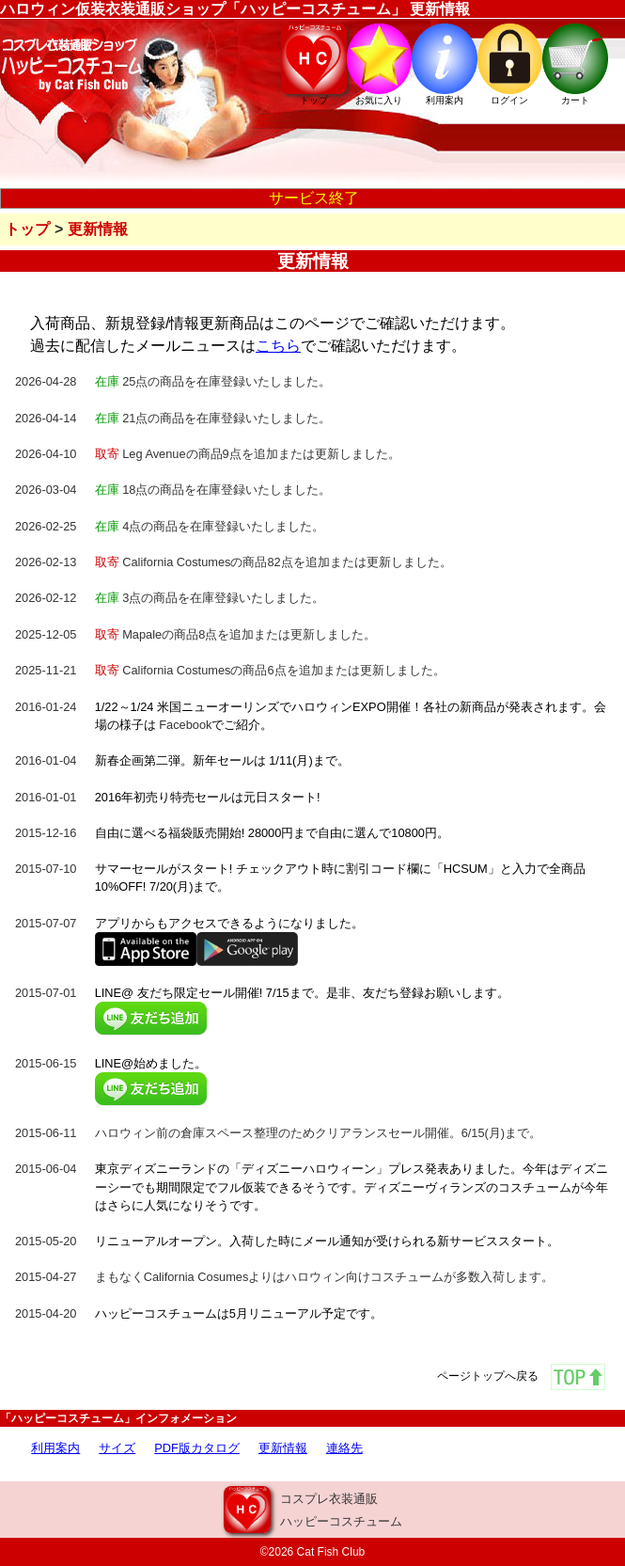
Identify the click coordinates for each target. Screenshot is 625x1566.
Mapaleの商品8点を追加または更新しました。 (236, 634)
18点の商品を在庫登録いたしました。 (213, 489)
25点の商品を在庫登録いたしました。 (213, 381)
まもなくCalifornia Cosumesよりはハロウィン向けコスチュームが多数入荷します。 (325, 1277)
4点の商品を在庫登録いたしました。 (210, 526)
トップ (27, 229)
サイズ (117, 1448)
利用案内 (55, 1448)
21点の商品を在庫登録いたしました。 (213, 418)
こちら (278, 346)
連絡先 (344, 1448)
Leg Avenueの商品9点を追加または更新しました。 (247, 454)
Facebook (185, 725)
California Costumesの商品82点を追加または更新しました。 (273, 562)
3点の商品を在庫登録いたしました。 (210, 598)
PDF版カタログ (197, 1448)
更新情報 (98, 229)
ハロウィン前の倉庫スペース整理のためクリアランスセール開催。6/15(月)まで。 (318, 1133)
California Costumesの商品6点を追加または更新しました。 (270, 670)
